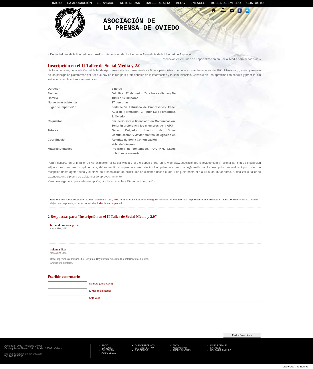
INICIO (57, 3)
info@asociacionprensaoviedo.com (23, 353)
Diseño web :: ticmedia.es (295, 366)
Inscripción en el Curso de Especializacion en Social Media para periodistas (210, 59)
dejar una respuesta (61, 203)
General (163, 199)
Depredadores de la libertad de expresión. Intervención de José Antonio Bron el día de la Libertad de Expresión (121, 54)
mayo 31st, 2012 (58, 228)
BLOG (180, 3)
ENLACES (197, 3)
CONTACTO (255, 3)
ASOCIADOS (141, 350)
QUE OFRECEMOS (145, 345)
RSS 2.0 (244, 199)
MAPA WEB (107, 348)
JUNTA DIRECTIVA (144, 348)
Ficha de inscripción (141, 181)
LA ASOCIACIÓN (79, 3)
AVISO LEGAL (109, 353)
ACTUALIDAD (130, 3)
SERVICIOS (105, 3)
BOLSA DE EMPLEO (226, 3)
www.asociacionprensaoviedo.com (195, 162)
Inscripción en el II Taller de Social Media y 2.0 (94, 65)
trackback (93, 203)
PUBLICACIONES (182, 350)
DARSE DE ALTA (158, 3)
